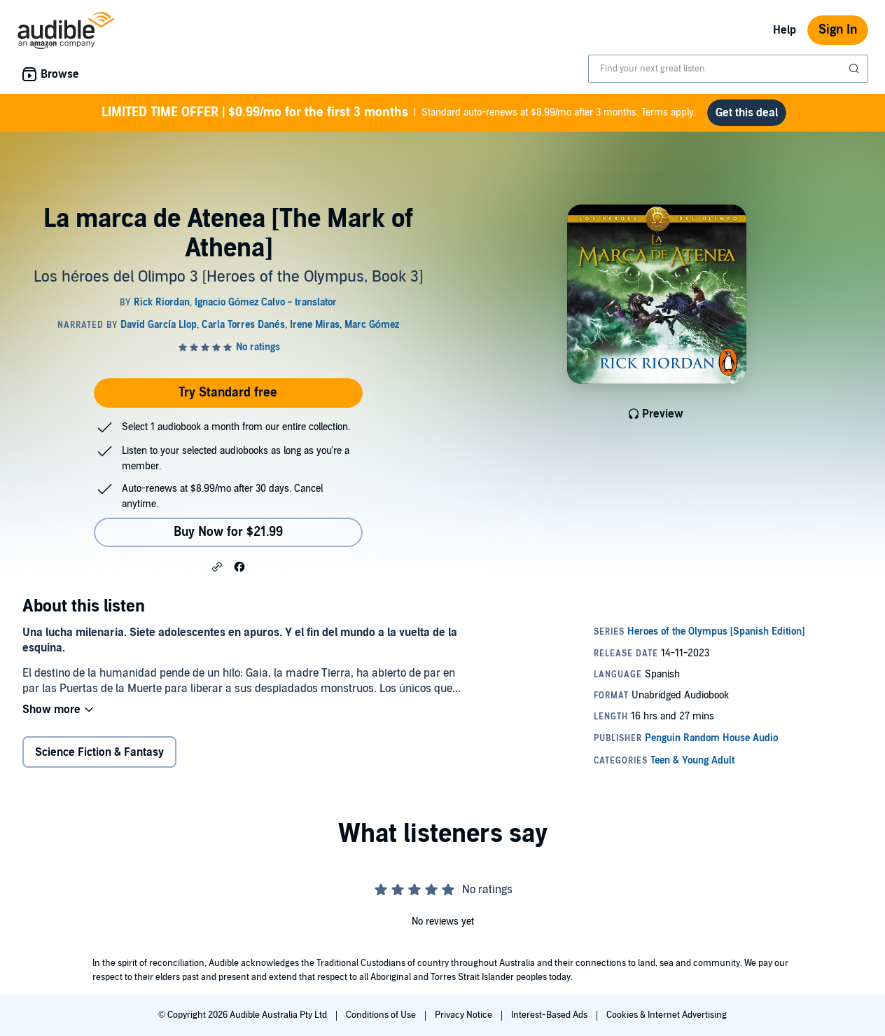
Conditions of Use (382, 1015)
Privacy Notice (464, 1015)
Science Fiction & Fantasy (99, 752)
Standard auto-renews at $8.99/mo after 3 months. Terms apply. (399, 113)
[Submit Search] (855, 69)
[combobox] (728, 69)
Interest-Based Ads (550, 1015)
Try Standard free (228, 392)
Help (784, 30)
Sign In (837, 29)
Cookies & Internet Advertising (666, 1015)
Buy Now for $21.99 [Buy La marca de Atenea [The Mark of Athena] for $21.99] (228, 532)
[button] (217, 566)
